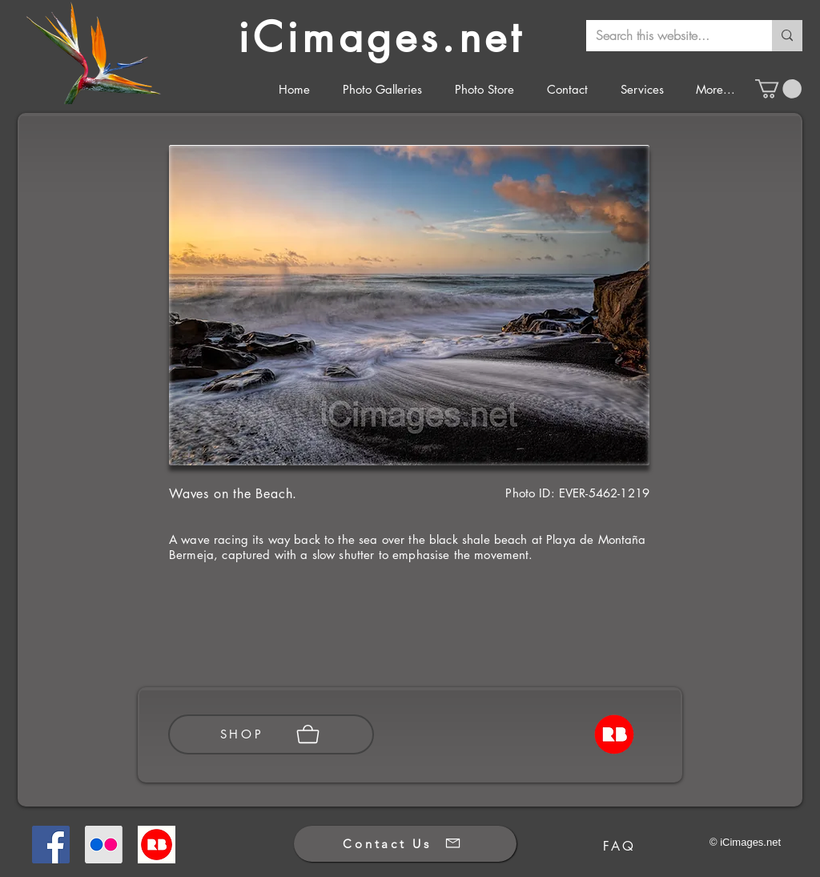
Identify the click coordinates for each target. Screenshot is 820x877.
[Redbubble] (156, 844)
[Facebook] (51, 844)
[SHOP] (271, 734)
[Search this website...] (667, 35)
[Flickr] (104, 844)
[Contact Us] (405, 844)
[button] (778, 89)
